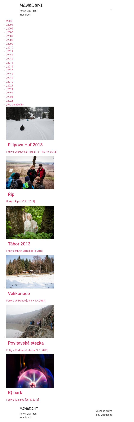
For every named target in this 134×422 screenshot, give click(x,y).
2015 (9, 66)
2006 (9, 32)
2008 (9, 39)
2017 (9, 74)
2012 (9, 55)
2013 (9, 58)
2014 (9, 62)
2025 (9, 100)
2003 (9, 20)
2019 (9, 81)
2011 (9, 51)
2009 (9, 43)
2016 (9, 70)
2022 (9, 89)
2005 (9, 28)
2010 (9, 47)
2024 (9, 96)
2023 (9, 93)
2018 (9, 77)
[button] (111, 9)
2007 (9, 36)
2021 (9, 85)
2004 (9, 24)
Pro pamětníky (15, 104)
